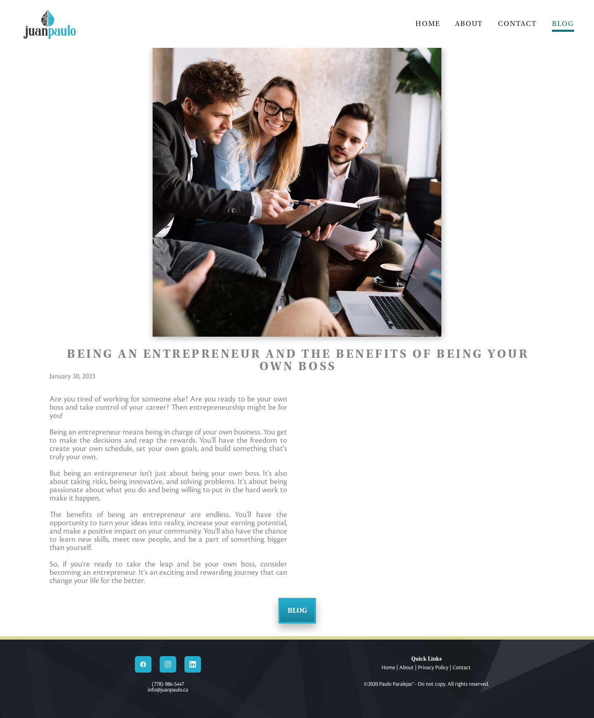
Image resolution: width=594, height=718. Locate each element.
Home (427, 23)
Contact (517, 23)
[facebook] (143, 664)
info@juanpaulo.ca (168, 690)
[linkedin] (192, 664)
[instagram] (168, 664)
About (469, 23)
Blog (563, 23)
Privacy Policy (433, 667)
